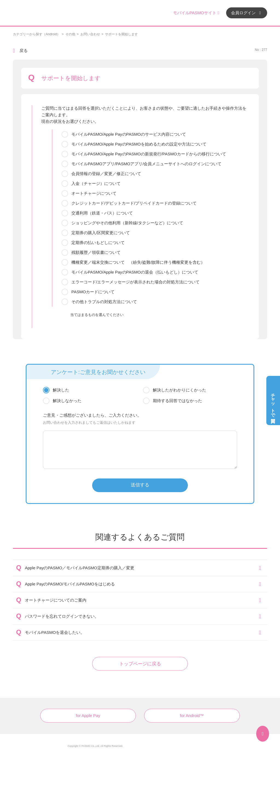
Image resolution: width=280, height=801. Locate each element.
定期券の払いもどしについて (98, 242)
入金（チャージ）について (96, 183)
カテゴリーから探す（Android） (36, 34)
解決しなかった (67, 400)
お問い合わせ (90, 34)
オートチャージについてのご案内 (55, 600)
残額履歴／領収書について (96, 252)
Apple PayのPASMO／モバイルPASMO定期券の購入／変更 (79, 567)
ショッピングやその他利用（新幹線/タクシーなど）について (127, 222)
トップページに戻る (140, 663)
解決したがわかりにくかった (179, 390)
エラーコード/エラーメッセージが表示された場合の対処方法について (135, 282)
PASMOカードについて (93, 291)
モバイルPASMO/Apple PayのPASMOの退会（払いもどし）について (134, 272)
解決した (61, 390)
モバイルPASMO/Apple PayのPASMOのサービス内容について (128, 134)
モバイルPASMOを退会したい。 (54, 632)
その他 (70, 34)
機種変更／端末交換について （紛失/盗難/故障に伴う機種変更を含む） (138, 262)
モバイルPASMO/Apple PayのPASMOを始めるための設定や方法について (138, 144)
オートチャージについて (93, 193)
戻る (23, 50)
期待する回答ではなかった (177, 400)
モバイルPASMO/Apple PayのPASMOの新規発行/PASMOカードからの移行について (148, 154)
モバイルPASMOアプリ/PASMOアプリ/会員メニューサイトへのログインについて (146, 163)
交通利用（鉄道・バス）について (102, 213)
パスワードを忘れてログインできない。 (62, 616)
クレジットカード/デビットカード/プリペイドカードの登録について (134, 203)
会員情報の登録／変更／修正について (106, 173)
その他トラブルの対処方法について (104, 301)
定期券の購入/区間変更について (100, 232)
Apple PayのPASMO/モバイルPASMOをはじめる (70, 584)
